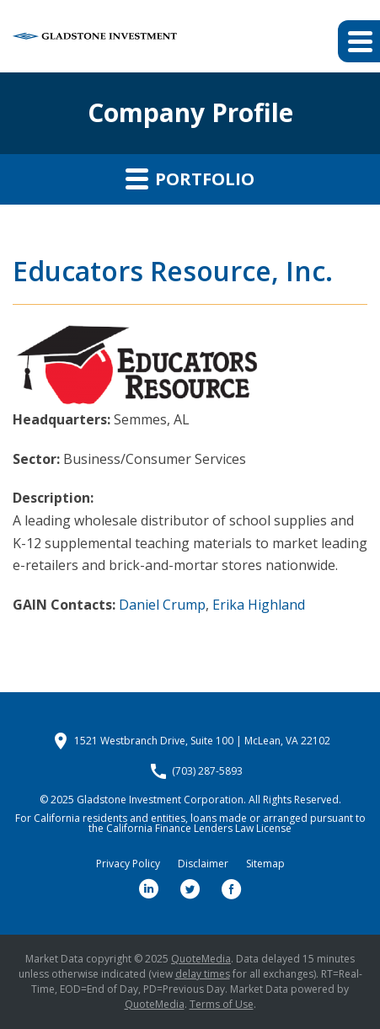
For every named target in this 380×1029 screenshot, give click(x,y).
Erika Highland (258, 604)
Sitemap (265, 864)
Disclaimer (203, 864)
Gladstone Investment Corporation (160, 799)
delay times (202, 974)
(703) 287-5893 (207, 771)
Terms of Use (222, 1004)
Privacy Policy (128, 864)
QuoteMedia (201, 959)
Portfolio (190, 178)
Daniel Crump (162, 604)
